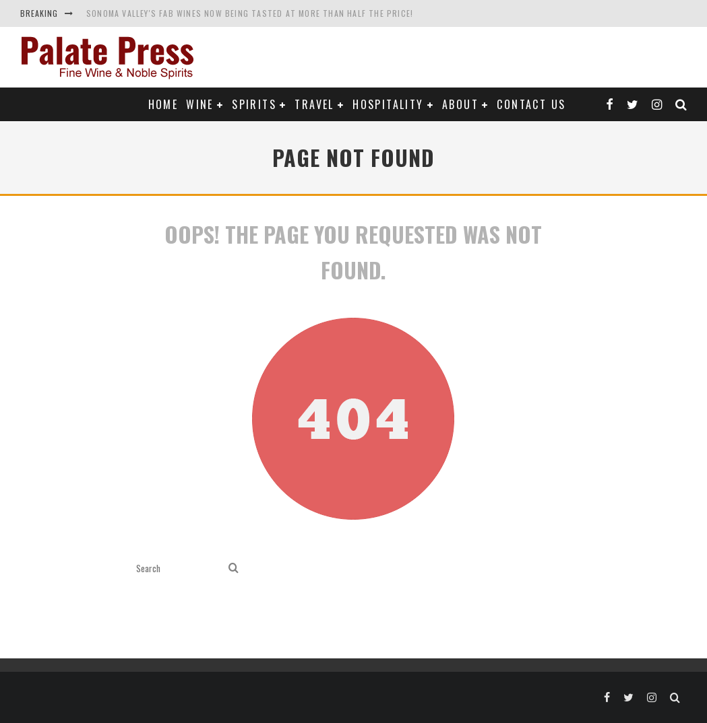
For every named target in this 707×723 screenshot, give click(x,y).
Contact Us (531, 104)
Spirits (254, 104)
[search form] (179, 568)
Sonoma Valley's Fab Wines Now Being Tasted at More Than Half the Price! (249, 13)
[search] (233, 568)
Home (163, 104)
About (460, 104)
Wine (200, 104)
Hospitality (387, 104)
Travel (314, 104)
